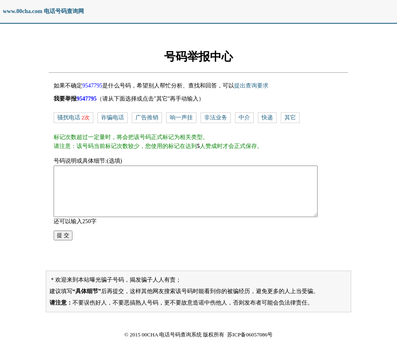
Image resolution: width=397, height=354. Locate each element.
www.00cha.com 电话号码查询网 (43, 11)
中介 (244, 117)
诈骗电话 (112, 117)
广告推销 (146, 117)
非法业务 (215, 117)
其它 (290, 117)
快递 (267, 117)
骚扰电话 (68, 117)
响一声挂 (181, 117)
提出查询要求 (251, 86)
